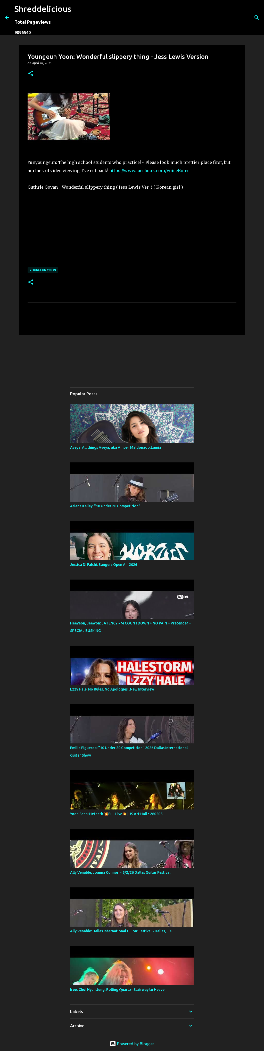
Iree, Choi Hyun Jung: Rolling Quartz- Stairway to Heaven (118, 990)
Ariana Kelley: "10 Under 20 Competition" (105, 506)
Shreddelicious (42, 8)
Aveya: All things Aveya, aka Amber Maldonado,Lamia (115, 447)
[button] (31, 73)
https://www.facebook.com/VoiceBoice (149, 170)
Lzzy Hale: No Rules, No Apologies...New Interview (112, 689)
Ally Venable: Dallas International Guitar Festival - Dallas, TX (121, 931)
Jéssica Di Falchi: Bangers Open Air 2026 (103, 565)
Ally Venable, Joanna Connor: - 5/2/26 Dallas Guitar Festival (120, 872)
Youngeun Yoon (43, 270)
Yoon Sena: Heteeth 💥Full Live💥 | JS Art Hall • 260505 (116, 814)
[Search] (78, 17)
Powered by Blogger (132, 1043)
